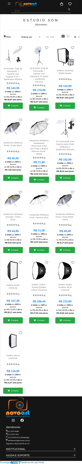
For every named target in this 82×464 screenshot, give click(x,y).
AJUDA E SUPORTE (18, 455)
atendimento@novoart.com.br (18, 440)
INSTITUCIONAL (15, 449)
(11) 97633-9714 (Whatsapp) (17, 437)
